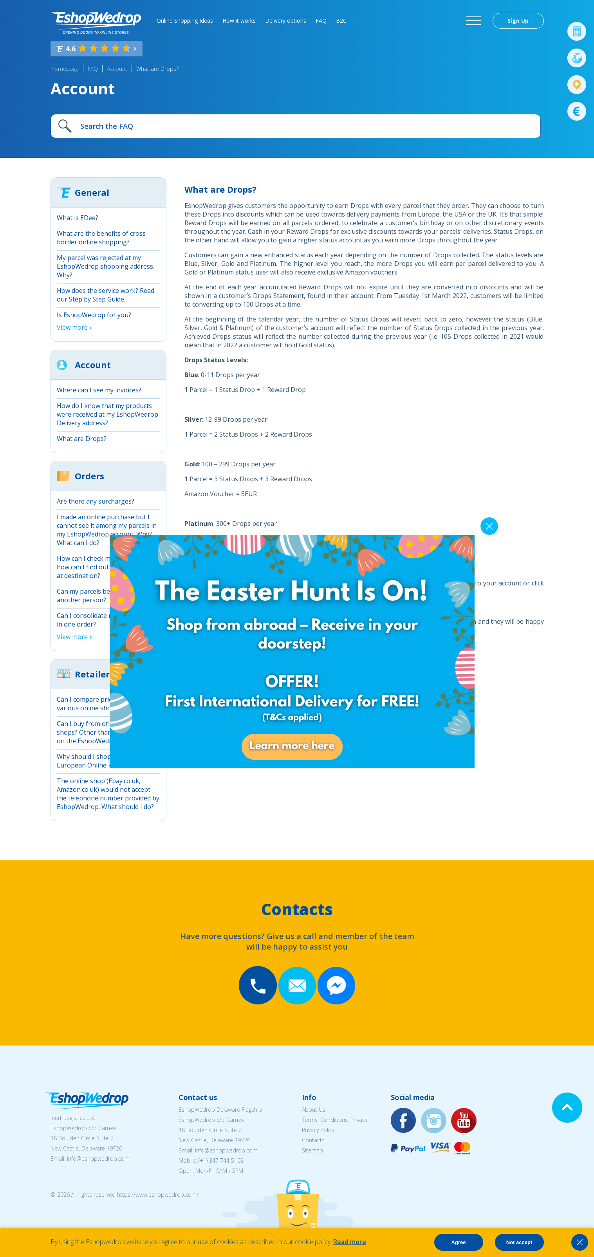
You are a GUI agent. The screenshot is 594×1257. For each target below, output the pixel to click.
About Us (313, 1109)
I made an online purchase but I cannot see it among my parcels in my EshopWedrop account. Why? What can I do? (107, 530)
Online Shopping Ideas (185, 20)
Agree (458, 1242)
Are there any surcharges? (95, 501)
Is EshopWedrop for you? (94, 315)
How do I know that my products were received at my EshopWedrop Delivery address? (107, 414)
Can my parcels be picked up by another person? (102, 595)
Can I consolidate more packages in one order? (105, 619)
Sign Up (518, 20)
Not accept (519, 1242)
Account (117, 68)
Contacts (313, 1140)
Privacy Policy (318, 1130)
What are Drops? (157, 68)
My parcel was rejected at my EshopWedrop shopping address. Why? (105, 266)
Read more (349, 1241)
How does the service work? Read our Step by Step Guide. (105, 294)
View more (72, 327)
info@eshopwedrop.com (98, 1158)
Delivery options (285, 20)
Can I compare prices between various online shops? (101, 703)
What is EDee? (77, 217)
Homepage (65, 68)
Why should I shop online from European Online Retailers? (102, 760)
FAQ (321, 20)
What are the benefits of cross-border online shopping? (102, 237)
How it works (239, 20)
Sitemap (312, 1150)
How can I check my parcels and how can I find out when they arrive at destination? (108, 567)
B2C (341, 20)
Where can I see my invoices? (99, 390)
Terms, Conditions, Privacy (334, 1119)
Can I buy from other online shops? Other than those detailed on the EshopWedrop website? (106, 732)
